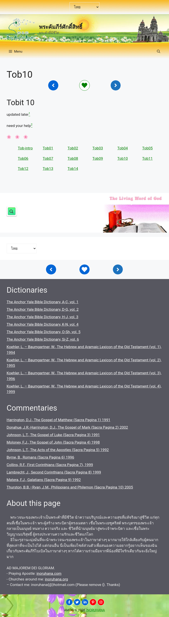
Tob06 (23, 158)
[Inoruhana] (53, 85)
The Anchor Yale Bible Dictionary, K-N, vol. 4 (43, 324)
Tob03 (97, 148)
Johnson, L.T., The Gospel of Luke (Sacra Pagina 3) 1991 (53, 435)
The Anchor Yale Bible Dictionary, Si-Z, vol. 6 (43, 339)
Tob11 (147, 158)
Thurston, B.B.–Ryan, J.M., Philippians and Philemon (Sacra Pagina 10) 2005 (70, 487)
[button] (158, 51)
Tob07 (48, 158)
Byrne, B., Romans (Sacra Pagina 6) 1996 (40, 457)
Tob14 (73, 168)
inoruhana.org (56, 579)
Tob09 (97, 158)
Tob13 (48, 168)
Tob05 (147, 148)
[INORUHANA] (69, 602)
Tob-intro (25, 148)
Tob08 (73, 158)
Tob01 (48, 148)
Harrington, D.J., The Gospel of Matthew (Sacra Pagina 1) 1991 (58, 420)
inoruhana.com (49, 573)
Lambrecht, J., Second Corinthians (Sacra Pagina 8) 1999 (54, 472)
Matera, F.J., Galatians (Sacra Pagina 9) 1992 (44, 479)
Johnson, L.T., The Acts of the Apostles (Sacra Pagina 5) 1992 (58, 450)
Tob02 (73, 148)
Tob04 (122, 148)
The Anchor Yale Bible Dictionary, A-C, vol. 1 (42, 302)
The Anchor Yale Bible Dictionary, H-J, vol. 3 (42, 317)
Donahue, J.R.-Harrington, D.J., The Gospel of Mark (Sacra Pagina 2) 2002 (67, 427)
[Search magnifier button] (11, 211)
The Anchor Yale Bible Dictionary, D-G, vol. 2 (43, 309)
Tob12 (23, 168)
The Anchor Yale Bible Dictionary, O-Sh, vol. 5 (43, 332)
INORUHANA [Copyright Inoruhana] (95, 610)
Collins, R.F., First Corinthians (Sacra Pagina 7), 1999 (50, 465)
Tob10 (122, 158)
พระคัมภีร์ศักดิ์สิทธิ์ (60, 27)
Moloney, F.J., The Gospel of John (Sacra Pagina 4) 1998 (53, 442)
